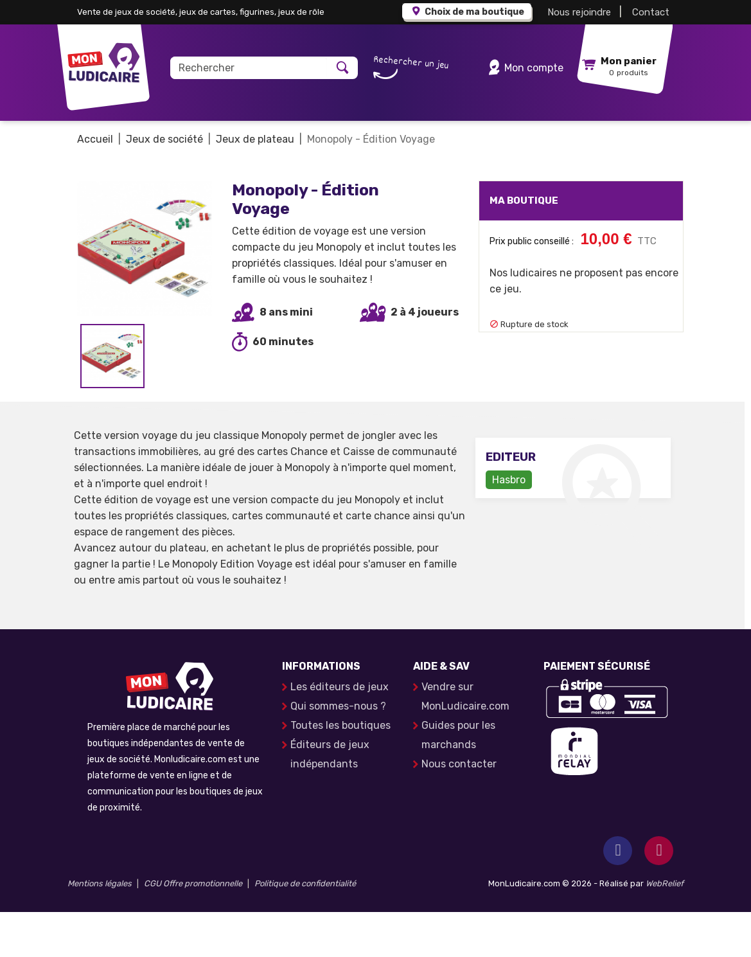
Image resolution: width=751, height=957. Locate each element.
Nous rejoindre (579, 12)
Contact (650, 12)
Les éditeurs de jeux (339, 732)
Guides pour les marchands (458, 780)
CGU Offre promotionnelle (193, 928)
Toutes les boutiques (340, 770)
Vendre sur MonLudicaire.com (465, 741)
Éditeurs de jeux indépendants (329, 799)
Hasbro (509, 525)
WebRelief (665, 928)
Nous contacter (459, 809)
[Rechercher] (249, 68)
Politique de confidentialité (305, 928)
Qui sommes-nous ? (338, 751)
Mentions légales (99, 928)
